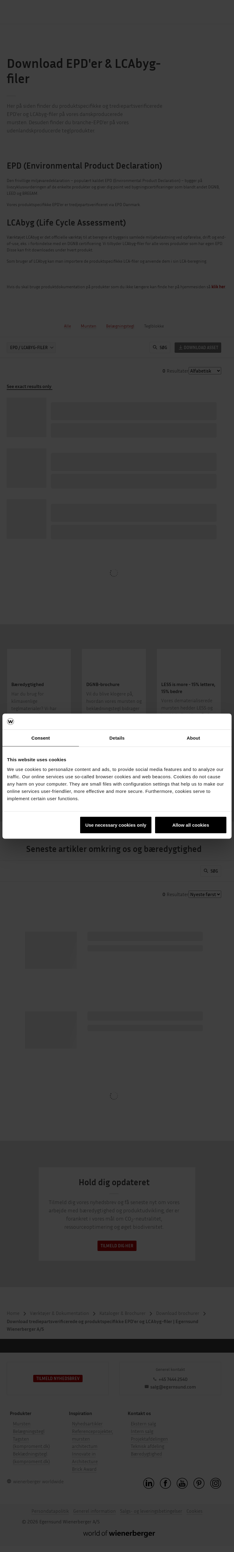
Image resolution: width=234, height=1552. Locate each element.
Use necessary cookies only (115, 824)
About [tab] (193, 738)
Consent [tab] (40, 738)
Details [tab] (117, 738)
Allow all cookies (190, 824)
